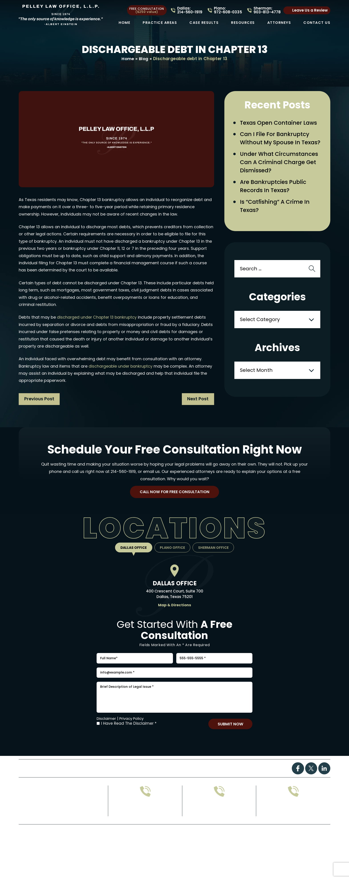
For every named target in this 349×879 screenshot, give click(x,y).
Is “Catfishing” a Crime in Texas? (277, 219)
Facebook (297, 784)
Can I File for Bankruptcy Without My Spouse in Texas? (276, 144)
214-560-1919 (123, 477)
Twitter (311, 784)
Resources (243, 22)
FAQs (168, 784)
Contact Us (316, 22)
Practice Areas (160, 22)
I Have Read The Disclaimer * (128, 738)
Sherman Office (215, 554)
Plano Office (172, 554)
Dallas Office (132, 554)
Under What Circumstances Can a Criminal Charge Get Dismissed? (280, 173)
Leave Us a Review (310, 10)
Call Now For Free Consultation (174, 498)
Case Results (204, 22)
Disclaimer (107, 733)
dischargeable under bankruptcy (121, 366)
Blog (144, 59)
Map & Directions (174, 611)
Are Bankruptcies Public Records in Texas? (275, 198)
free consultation (146, 10)
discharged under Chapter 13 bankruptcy (97, 317)
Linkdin (324, 784)
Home (124, 22)
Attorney (203, 784)
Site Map (171, 855)
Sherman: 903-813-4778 (267, 10)
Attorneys (279, 22)
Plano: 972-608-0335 (228, 10)
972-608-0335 (145, 826)
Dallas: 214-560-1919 (189, 10)
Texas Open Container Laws (280, 123)
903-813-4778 (219, 826)
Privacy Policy (133, 733)
